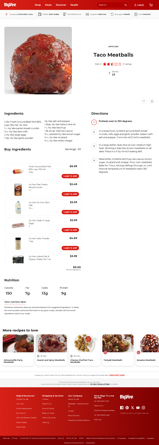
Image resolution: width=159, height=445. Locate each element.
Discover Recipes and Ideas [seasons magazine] (104, 410)
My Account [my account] (21, 413)
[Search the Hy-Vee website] (112, 5)
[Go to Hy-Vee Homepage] (10, 5)
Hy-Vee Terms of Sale (100, 384)
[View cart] (151, 5)
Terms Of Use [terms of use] (71, 438)
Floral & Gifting (48, 408)
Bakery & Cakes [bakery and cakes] (48, 413)
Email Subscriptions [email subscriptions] (24, 408)
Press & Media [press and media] (21, 422)
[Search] (125, 5)
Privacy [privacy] (15, 438)
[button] (105, 64)
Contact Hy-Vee (22, 399)
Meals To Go (46, 404)
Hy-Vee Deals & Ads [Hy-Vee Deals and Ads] (101, 401)
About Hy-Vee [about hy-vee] (73, 399)
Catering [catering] (45, 422)
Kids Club (97, 420)
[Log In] (139, 5)
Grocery (45, 399)
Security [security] (61, 438)
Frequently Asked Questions (79, 420)
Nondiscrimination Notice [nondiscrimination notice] (74, 443)
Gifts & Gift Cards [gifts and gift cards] (49, 418)
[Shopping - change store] (18, 14)
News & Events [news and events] (73, 415)
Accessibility (90, 443)
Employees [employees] (121, 438)
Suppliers (150, 438)
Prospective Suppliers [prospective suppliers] (136, 438)
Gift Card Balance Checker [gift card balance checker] (26, 418)
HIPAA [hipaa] (81, 438)
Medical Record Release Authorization (100, 438)
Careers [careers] (71, 411)
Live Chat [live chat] (20, 404)
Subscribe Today (117, 375)
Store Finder (21, 427)
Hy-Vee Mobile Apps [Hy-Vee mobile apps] (102, 415)
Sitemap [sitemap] (6, 438)
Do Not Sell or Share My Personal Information (38, 438)
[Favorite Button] (144, 101)
